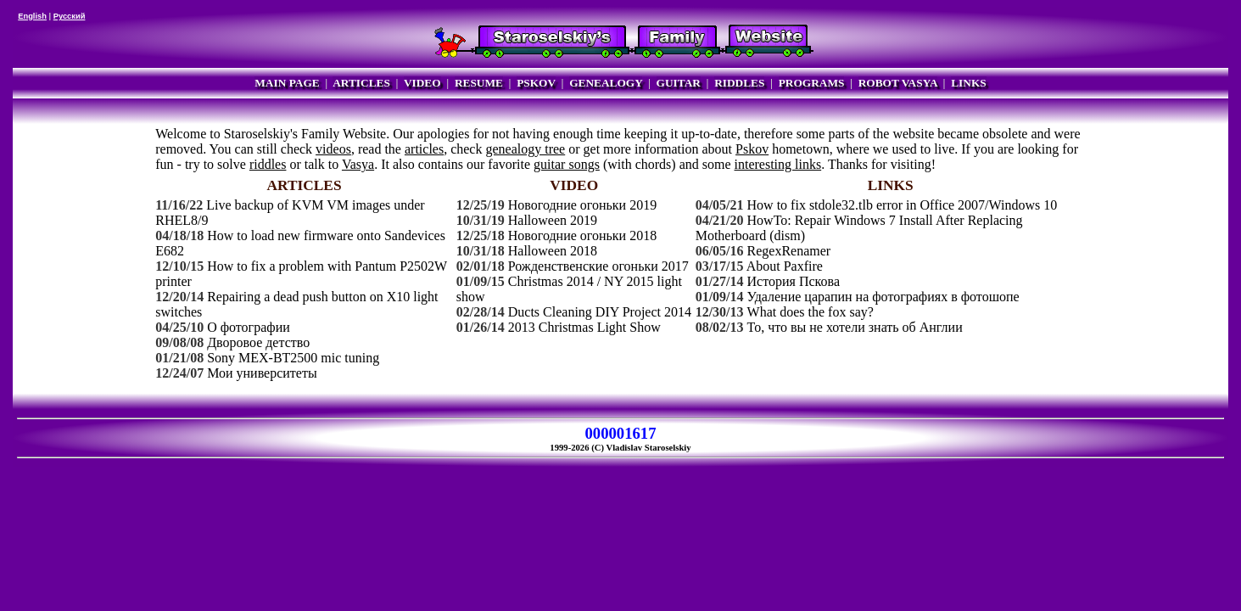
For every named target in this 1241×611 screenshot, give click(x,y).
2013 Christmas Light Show (584, 327)
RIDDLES (739, 82)
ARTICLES (361, 82)
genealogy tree (525, 149)
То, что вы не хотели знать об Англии (855, 327)
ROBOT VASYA (897, 82)
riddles (268, 164)
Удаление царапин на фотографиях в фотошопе (883, 296)
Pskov (752, 149)
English (32, 16)
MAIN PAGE (286, 82)
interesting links (778, 164)
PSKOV (536, 82)
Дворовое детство (258, 342)
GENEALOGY (605, 82)
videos (333, 149)
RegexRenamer (789, 251)
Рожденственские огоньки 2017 (598, 266)
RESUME (479, 82)
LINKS (968, 82)
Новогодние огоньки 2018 (582, 235)
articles (424, 149)
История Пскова (793, 281)
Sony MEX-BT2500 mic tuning (293, 357)
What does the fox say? (810, 312)
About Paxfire (784, 266)
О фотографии (248, 327)
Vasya (358, 164)
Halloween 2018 (552, 251)
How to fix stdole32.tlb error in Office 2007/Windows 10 (902, 205)
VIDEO (422, 82)
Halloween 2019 (552, 220)
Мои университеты (262, 373)
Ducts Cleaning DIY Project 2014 (599, 312)
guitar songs (567, 164)
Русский (69, 16)
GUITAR (679, 82)
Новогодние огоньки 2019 (582, 205)
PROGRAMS (812, 82)
